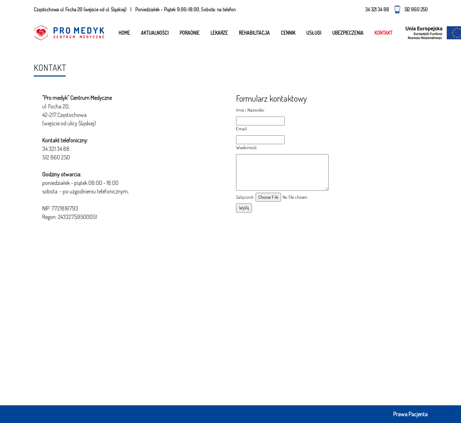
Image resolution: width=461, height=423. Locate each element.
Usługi (313, 33)
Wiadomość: (247, 147)
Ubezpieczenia (347, 33)
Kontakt (383, 33)
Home (124, 33)
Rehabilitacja (254, 33)
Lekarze (219, 33)
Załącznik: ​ (246, 197)
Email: (242, 128)
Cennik (288, 33)
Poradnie (189, 33)
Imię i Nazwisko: (251, 110)
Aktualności (155, 33)
